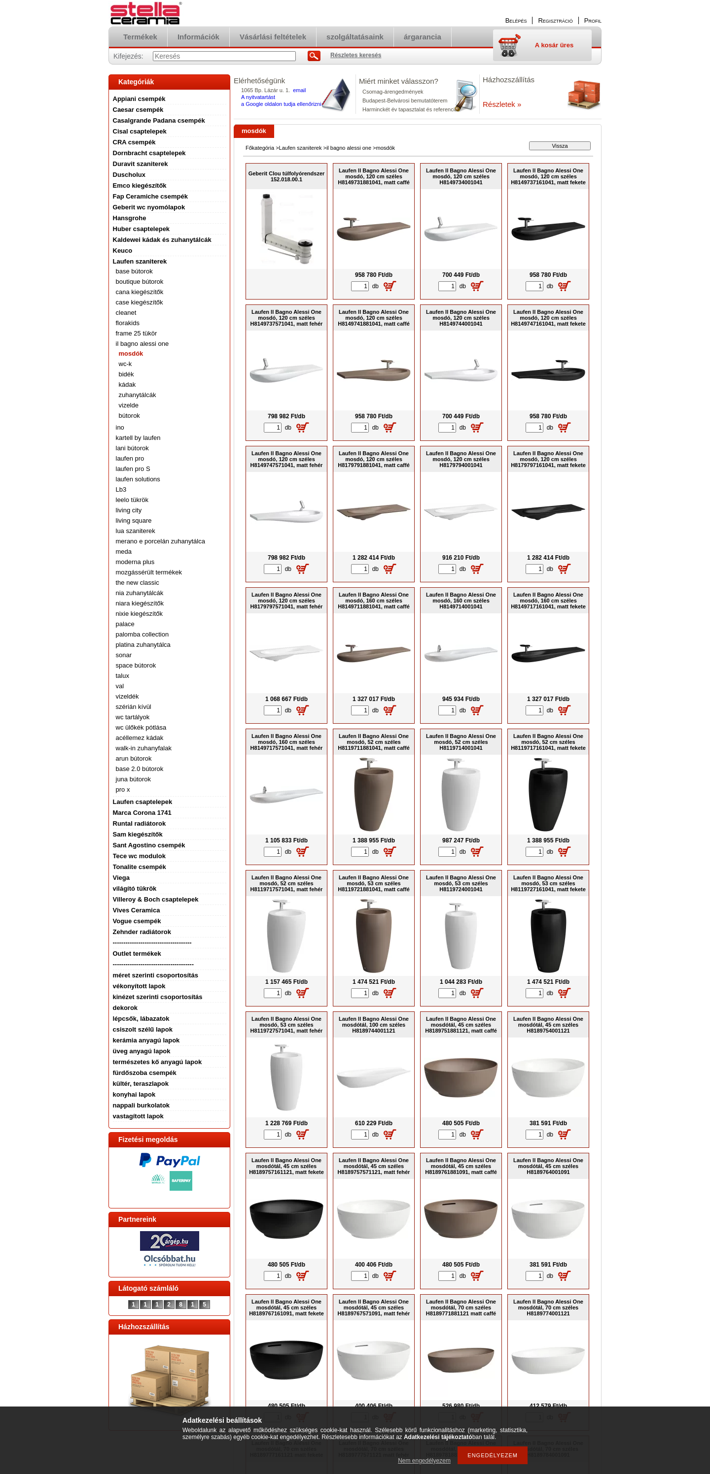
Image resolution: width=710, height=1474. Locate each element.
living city (129, 510)
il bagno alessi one (142, 343)
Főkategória (260, 148)
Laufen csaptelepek (143, 801)
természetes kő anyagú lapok (157, 1062)
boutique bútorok (140, 281)
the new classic (137, 582)
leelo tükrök (132, 499)
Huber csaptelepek (141, 229)
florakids (128, 323)
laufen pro (130, 458)
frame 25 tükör (136, 333)
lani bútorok (132, 448)
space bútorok (136, 665)
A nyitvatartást (258, 97)
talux (122, 675)
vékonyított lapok (139, 986)
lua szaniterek (135, 531)
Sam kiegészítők (138, 834)
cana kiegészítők (140, 292)
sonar (124, 655)
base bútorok (134, 271)
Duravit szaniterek (140, 164)
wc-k (125, 364)
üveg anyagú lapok (142, 1051)
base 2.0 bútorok (140, 768)
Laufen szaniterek (140, 261)
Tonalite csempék (139, 867)
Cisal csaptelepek (140, 131)
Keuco (123, 250)
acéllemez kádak (140, 737)
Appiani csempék (139, 98)
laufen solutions (138, 479)
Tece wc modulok (139, 856)
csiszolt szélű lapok (143, 1029)
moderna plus (135, 562)
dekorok (125, 1007)
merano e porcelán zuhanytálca (160, 541)
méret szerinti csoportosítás (155, 975)
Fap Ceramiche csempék (150, 196)
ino (120, 427)
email (299, 90)
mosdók (131, 353)
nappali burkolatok (141, 1105)
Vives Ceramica (136, 910)
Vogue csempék (137, 921)
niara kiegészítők (140, 603)
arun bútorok (134, 758)
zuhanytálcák (137, 395)
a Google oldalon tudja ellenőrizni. (282, 104)
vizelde (129, 405)
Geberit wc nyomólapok (149, 207)
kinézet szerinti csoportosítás (158, 997)
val (120, 686)
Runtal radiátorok (139, 823)
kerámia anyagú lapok (146, 1040)
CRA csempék (134, 142)
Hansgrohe (129, 218)
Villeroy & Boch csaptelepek (156, 899)
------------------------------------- (152, 942)
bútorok (129, 415)
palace (125, 624)
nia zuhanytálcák (140, 593)
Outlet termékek (137, 953)
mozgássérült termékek (149, 572)
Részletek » (502, 104)
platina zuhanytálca (143, 644)
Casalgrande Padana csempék (159, 120)
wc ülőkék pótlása (141, 727)
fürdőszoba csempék (145, 1072)
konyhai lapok (134, 1094)
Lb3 (121, 489)
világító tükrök (135, 888)
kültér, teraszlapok (141, 1083)
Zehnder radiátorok (142, 932)
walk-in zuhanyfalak (144, 748)
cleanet (126, 312)
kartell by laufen (138, 437)
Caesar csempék (138, 109)
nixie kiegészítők (139, 613)
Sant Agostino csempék (149, 845)
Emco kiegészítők (140, 185)
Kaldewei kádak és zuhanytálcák (162, 239)
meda (124, 551)
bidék (126, 374)
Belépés (516, 20)
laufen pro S (133, 468)
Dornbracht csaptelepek (149, 153)
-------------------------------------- (153, 964)
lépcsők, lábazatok (141, 1018)
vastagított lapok (138, 1116)
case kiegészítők (139, 302)
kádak (127, 384)
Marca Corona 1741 (142, 812)
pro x (123, 789)
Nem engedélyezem (424, 1460)
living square (134, 520)
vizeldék (127, 696)
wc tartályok (133, 717)
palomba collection (142, 634)
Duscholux (129, 174)
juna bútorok (133, 779)
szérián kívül (133, 706)
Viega (121, 877)
